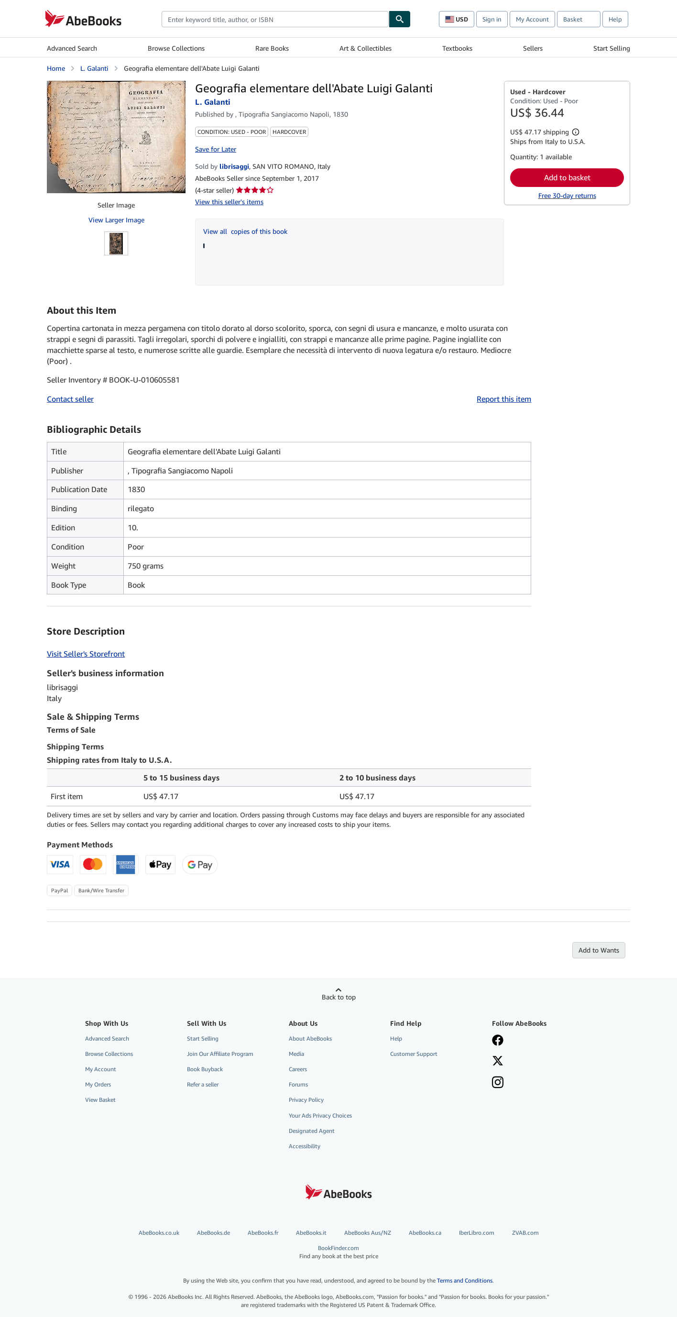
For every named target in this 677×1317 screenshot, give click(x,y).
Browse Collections (176, 48)
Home (56, 68)
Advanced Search (72, 48)
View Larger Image (116, 220)
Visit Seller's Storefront (86, 653)
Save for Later (215, 149)
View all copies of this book (245, 231)
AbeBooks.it (311, 1232)
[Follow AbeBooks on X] (497, 1062)
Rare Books (272, 48)
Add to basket (567, 177)
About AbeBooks (310, 1038)
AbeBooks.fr (263, 1232)
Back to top (339, 997)
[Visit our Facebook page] (497, 1041)
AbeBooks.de (213, 1232)
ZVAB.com (525, 1232)
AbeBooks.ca (425, 1232)
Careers (298, 1069)
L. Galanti (94, 68)
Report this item (504, 399)
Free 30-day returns (567, 195)
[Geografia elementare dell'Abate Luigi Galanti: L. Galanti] (116, 137)
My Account (532, 19)
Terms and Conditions (464, 1280)
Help (615, 19)
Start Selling (611, 48)
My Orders (98, 1084)
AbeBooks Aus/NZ (367, 1232)
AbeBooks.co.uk (159, 1232)
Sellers (533, 48)
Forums (298, 1084)
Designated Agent (312, 1130)
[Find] (399, 19)
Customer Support (413, 1053)
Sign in (492, 19)
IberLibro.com (476, 1232)
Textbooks (457, 48)
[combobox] (275, 19)
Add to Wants (599, 950)
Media (296, 1053)
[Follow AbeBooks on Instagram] (497, 1083)
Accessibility (304, 1146)
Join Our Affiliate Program (220, 1053)
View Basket (100, 1099)
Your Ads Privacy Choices (320, 1115)
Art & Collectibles (365, 48)
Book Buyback (205, 1069)
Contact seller (70, 399)
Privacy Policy (306, 1099)
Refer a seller (202, 1084)
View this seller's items (229, 202)
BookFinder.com (338, 1252)
